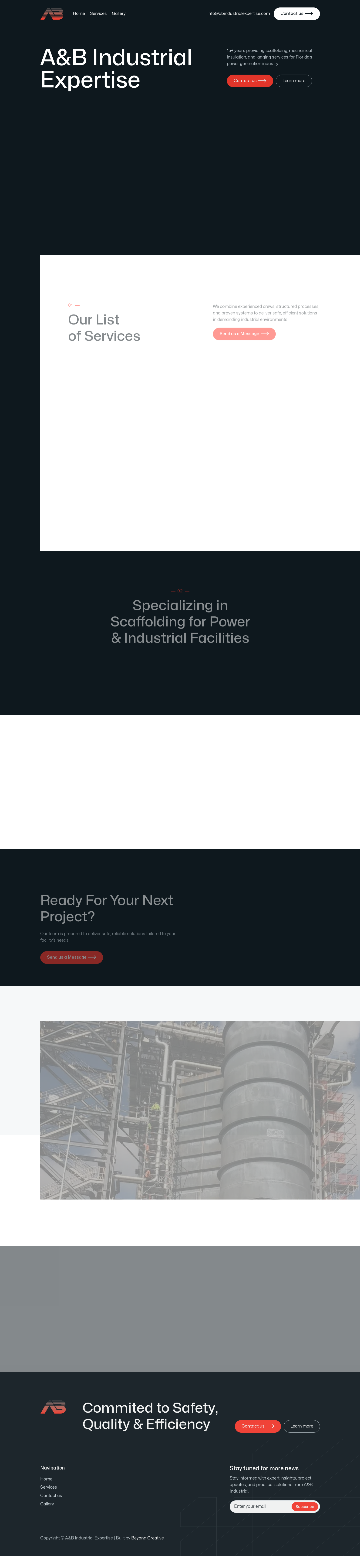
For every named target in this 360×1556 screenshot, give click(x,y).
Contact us (51, 1496)
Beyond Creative (147, 1538)
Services (98, 14)
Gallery (119, 14)
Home (79, 14)
